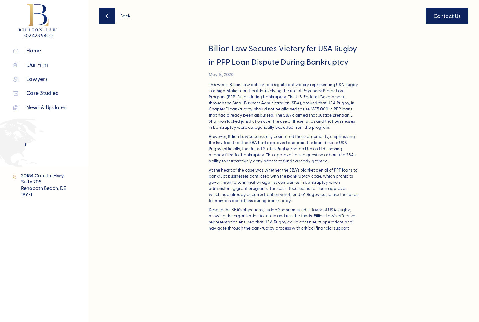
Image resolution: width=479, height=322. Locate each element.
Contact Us (447, 16)
